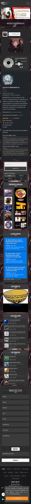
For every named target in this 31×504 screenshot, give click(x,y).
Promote (10, 472)
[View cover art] (5, 34)
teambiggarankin (15, 95)
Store (4, 472)
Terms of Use (16, 469)
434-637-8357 (16, 484)
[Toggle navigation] (28, 3)
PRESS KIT (24, 476)
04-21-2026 (13, 259)
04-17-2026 (13, 273)
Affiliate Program (15, 476)
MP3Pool (9, 469)
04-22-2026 (13, 245)
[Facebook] (3, 494)
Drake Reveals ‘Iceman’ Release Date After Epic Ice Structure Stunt (14, 241)
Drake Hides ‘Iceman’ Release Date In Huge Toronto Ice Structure (13, 255)
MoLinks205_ (15, 304)
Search (15, 168)
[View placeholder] (8, 79)
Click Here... (17, 279)
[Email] (15, 402)
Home (3, 469)
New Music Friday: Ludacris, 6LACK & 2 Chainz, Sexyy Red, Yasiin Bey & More (15, 269)
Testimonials (15, 478)
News (16, 472)
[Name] (15, 397)
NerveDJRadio (25, 469)
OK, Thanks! (17, 498)
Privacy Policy (24, 472)
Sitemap (6, 476)
